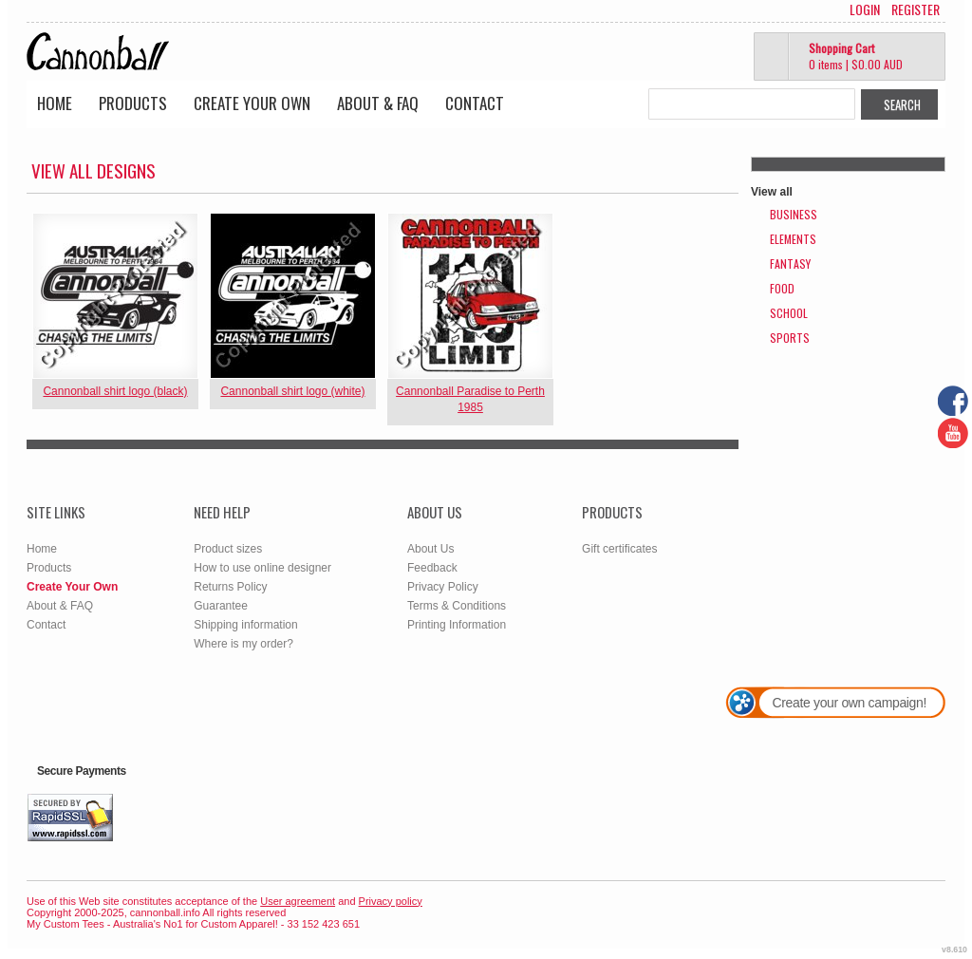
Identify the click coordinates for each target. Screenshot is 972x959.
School (789, 313)
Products (133, 103)
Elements (793, 239)
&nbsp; (115, 296)
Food (782, 288)
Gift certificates (619, 548)
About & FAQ (378, 103)
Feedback (432, 567)
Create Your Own (252, 103)
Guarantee (221, 605)
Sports (790, 337)
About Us (430, 548)
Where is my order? (243, 643)
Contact (474, 103)
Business (793, 214)
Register (915, 9)
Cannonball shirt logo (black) (115, 391)
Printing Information (456, 624)
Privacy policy (390, 901)
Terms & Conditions (456, 605)
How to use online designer (262, 567)
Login (865, 9)
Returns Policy (230, 586)
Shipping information (245, 624)
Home (54, 103)
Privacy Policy (442, 586)
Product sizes (228, 548)
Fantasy (790, 263)
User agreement (297, 901)
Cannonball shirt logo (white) (292, 391)
